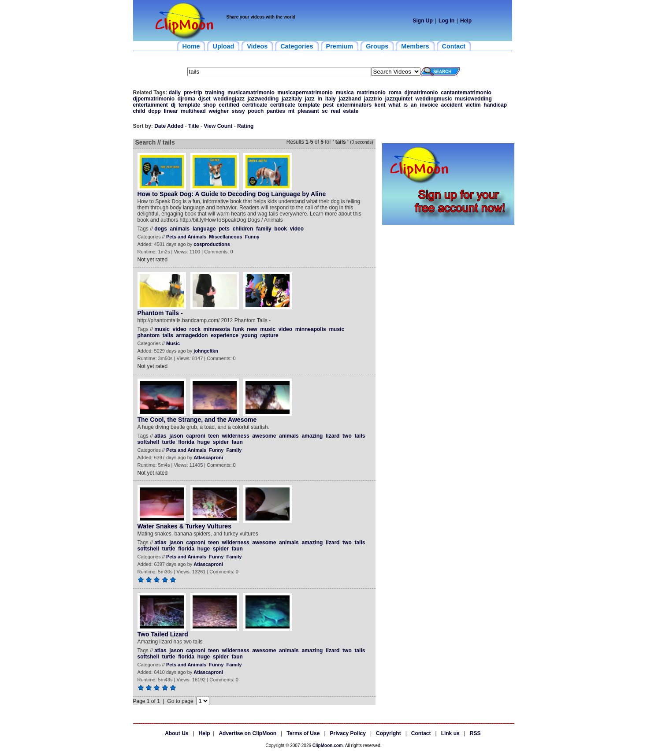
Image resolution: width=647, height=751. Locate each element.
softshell (148, 442)
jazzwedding (263, 99)
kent (380, 105)
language (204, 229)
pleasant (308, 111)
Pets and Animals (186, 236)
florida (186, 442)
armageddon (192, 335)
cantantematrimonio (466, 92)
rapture (269, 335)
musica (344, 92)
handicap (495, 105)
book (280, 229)
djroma (186, 99)
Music (173, 343)
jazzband (349, 99)
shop (209, 105)
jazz (310, 99)
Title (193, 126)
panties (276, 111)
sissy (238, 111)
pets (224, 229)
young (249, 335)
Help (466, 21)
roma (394, 92)
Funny (252, 236)
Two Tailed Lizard (163, 634)
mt (291, 111)
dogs (160, 229)
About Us (176, 733)
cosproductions (211, 244)
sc (324, 111)
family (263, 229)
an (414, 105)
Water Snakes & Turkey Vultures (184, 526)
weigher (219, 111)
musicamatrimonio (251, 92)
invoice (429, 105)
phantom (149, 335)
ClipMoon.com (327, 745)
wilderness (235, 436)
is (405, 105)
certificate (255, 105)
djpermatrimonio (154, 99)
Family (234, 450)
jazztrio (373, 99)
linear (171, 111)
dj (173, 105)
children (243, 229)
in (319, 99)
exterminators (354, 105)
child (139, 111)
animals (180, 229)
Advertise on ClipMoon (247, 733)
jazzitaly (292, 99)
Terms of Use (303, 733)
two (347, 436)
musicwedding (473, 99)
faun (237, 442)
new (252, 329)
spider (221, 442)
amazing (312, 436)
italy (330, 99)
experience (224, 335)
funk (238, 329)
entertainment (150, 105)
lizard (332, 436)
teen (213, 436)
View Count (218, 126)
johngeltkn (205, 350)
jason (176, 436)
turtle (168, 442)
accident (452, 105)
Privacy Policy (348, 733)
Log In (446, 21)
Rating (245, 126)
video (297, 229)
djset (204, 99)
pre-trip (193, 92)
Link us (450, 733)
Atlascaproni (208, 457)
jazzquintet (399, 99)
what (394, 105)
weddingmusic (433, 99)
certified (229, 105)
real (335, 111)
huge (203, 442)
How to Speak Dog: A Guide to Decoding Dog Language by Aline (232, 193)
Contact (421, 733)
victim (473, 105)
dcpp (154, 111)
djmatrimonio (421, 92)
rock (195, 329)
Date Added (168, 126)
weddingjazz (229, 99)
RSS (475, 733)
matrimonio (371, 92)
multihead (193, 111)
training (214, 92)
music (162, 329)
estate (350, 111)
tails (168, 335)
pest (328, 105)
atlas (160, 436)
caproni (195, 436)
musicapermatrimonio (304, 92)
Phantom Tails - (160, 312)
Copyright (388, 733)
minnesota (217, 329)
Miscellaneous (225, 236)
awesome (264, 436)
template (189, 105)
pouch (256, 111)
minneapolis (310, 329)
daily (175, 92)
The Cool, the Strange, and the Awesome (197, 419)
